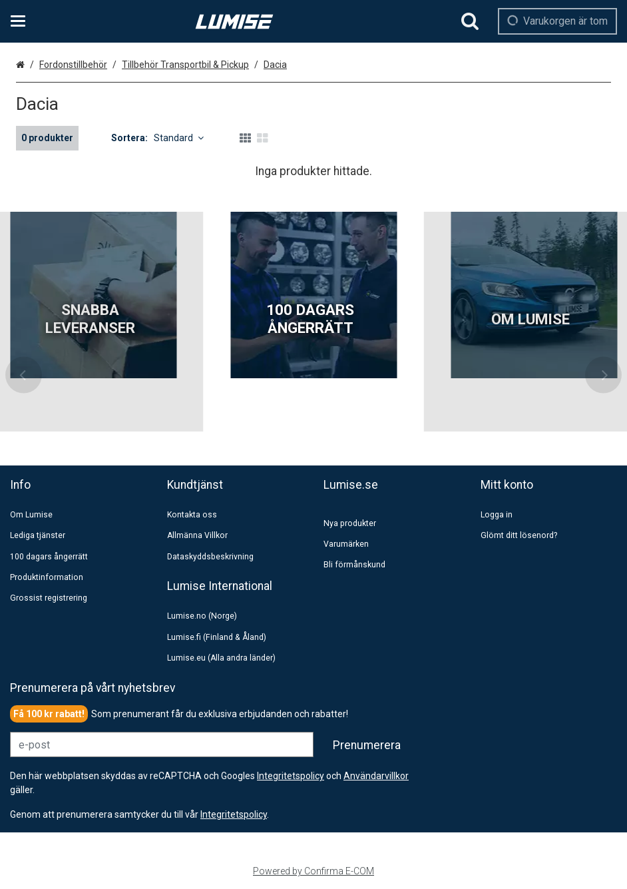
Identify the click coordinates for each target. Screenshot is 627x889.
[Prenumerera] (366, 745)
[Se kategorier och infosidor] (22, 21)
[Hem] (234, 21)
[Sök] (470, 21)
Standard (179, 138)
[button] (233, 814)
